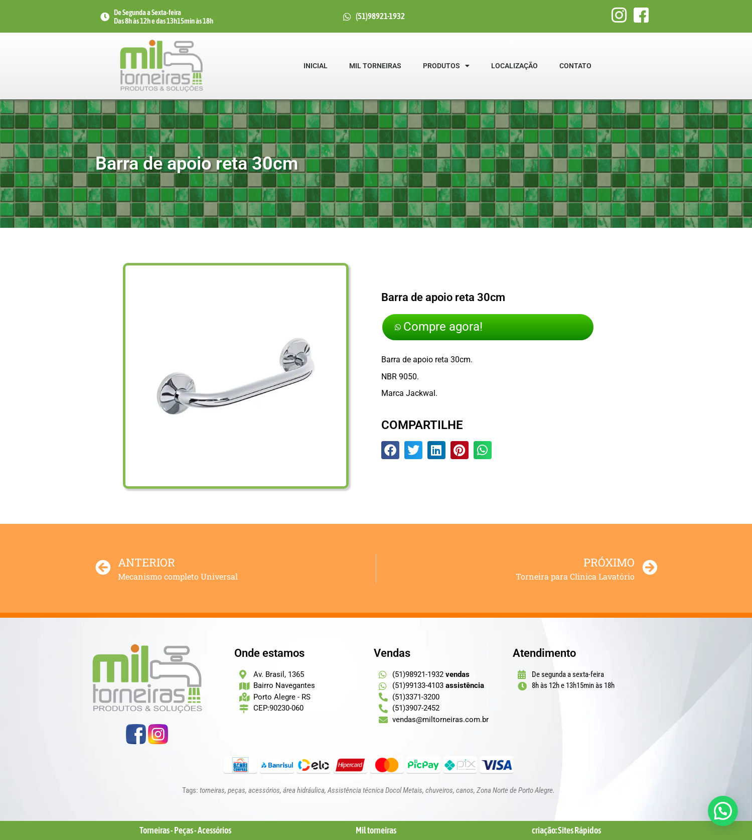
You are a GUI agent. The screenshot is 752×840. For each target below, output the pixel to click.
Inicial (316, 66)
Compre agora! (442, 327)
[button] (390, 451)
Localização (514, 66)
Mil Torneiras (375, 66)
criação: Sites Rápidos (566, 830)
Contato (575, 66)
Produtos (446, 65)
